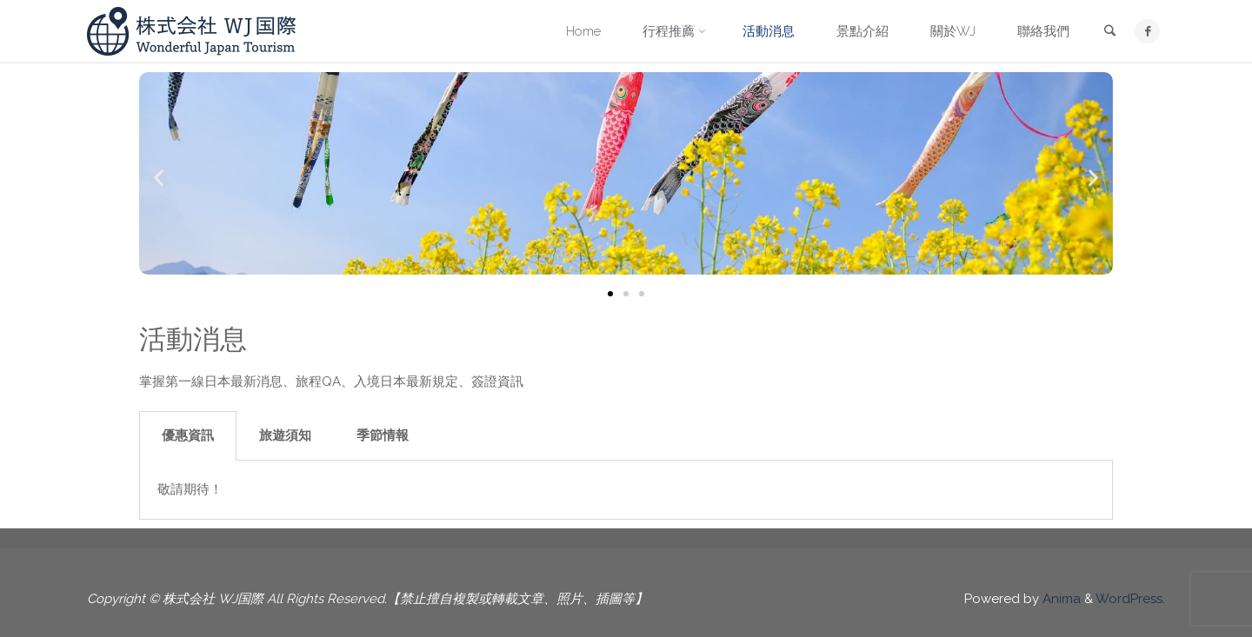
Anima (1060, 599)
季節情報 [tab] (382, 435)
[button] (159, 178)
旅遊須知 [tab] (285, 435)
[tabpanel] (626, 490)
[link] (1109, 32)
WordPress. (1130, 599)
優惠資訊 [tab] (188, 435)
